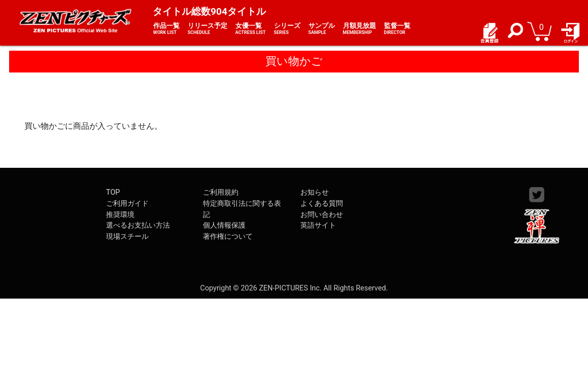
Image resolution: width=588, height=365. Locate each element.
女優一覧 (250, 29)
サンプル (321, 29)
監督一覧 (397, 29)
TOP (113, 192)
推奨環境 (120, 214)
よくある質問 (321, 203)
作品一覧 (166, 29)
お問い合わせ (321, 214)
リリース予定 (207, 29)
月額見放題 (359, 29)
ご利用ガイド (127, 203)
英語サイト (318, 225)
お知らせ (314, 192)
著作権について (228, 236)
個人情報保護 (224, 225)
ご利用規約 (220, 192)
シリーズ (287, 29)
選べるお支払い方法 (138, 225)
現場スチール (127, 236)
